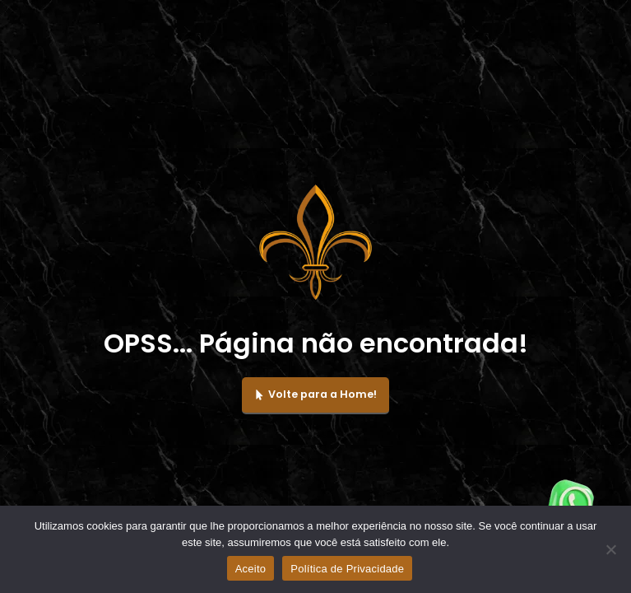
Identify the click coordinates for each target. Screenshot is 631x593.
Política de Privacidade (347, 569)
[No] (610, 549)
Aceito (251, 569)
